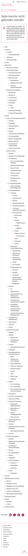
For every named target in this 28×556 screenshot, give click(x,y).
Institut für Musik (11, 151)
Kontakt (16, 243)
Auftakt (14, 262)
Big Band (14, 200)
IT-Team (11, 105)
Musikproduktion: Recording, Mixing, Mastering (17, 279)
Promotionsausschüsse (15, 72)
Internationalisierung (10, 496)
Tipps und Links (14, 417)
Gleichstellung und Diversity (12, 478)
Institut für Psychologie (13, 330)
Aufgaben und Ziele (12, 483)
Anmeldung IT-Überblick (15, 110)
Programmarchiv (20, 223)
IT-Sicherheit (12, 102)
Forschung (7, 49)
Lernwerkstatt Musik (15, 170)
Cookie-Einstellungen (7, 531)
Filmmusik (15, 270)
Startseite (11, 121)
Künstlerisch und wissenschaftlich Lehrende (17, 301)
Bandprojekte (15, 283)
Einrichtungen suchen (7, 527)
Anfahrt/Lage (14, 376)
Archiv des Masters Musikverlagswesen (15, 187)
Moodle (4, 538)
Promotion (9, 52)
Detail (12, 108)
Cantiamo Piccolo (17, 198)
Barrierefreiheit (6, 544)
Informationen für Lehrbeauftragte (13, 144)
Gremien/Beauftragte (12, 70)
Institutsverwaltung (14, 460)
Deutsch (23, 1)
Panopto (5, 540)
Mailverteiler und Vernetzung (14, 409)
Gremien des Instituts (14, 399)
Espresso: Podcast (13, 141)
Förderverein (17, 241)
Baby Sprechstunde (15, 363)
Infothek (7, 499)
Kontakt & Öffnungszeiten (15, 113)
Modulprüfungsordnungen (17, 165)
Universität (3, 9)
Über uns (9, 481)
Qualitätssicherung (15, 368)
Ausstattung (13, 180)
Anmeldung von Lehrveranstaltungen (14, 446)
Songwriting (15, 275)
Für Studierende (13, 158)
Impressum (13, 379)
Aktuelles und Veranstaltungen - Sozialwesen (17, 442)
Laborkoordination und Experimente (15, 420)
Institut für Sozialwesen (13, 436)
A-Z (11, 289)
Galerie (16, 238)
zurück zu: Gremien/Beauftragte (16, 86)
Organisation (8, 65)
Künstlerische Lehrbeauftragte (14, 305)
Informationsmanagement (13, 90)
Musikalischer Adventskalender (16, 258)
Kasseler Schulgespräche (15, 138)
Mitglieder (19, 228)
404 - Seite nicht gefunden (16, 9)
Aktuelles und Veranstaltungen (17, 156)
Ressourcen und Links (12, 488)
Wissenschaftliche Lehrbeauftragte (15, 309)
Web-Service (12, 95)
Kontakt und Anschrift (14, 148)
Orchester (16, 225)
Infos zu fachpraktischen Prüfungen (17, 162)
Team (11, 374)
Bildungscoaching (15, 178)
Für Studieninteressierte (15, 183)
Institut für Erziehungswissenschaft (16, 118)
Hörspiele (14, 272)
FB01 (8, 9)
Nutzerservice (12, 92)
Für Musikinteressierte (14, 190)
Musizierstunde (16, 251)
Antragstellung (14, 80)
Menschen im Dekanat (12, 67)
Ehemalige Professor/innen (17, 347)
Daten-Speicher (13, 100)
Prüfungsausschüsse (14, 75)
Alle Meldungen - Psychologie (14, 341)
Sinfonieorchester (17, 212)
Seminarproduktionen (16, 267)
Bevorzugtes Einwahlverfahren (15, 494)
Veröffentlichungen (12, 60)
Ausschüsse (13, 468)
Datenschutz (5, 542)
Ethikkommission (13, 78)
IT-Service (11, 433)
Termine (9, 504)
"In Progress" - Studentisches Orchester (18, 209)
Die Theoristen (16, 264)
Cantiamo (15, 195)
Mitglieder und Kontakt (16, 83)
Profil (6, 47)
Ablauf (12, 356)
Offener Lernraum (15, 173)
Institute (7, 116)
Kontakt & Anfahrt (9, 507)
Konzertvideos (18, 215)
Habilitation (10, 57)
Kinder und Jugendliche (16, 366)
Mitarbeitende (14, 465)
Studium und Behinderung (13, 491)
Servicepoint (13, 473)
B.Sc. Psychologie (15, 384)
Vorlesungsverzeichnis (8, 534)
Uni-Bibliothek (6, 536)
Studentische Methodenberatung (15, 404)
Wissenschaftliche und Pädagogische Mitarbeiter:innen (16, 295)
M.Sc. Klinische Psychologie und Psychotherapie (17, 390)
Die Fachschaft (14, 175)
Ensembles (13, 193)
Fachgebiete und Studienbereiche (13, 318)
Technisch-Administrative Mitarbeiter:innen (17, 314)
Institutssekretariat (13, 126)
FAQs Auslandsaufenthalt (17, 431)
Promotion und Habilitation (16, 396)
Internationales (12, 322)
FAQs (15, 218)
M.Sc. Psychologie (15, 386)
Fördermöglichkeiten (14, 54)
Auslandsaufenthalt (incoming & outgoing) (16, 427)
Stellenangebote (6, 529)
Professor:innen (14, 291)
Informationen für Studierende (16, 133)
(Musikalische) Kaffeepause (16, 254)
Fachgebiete (12, 123)
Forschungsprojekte (14, 136)
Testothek (11, 424)
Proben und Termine (19, 233)
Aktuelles (11, 335)
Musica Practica (14, 168)
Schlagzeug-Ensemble (18, 203)
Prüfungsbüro (12, 393)
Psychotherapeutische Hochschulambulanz (14, 353)
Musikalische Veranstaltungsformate (16, 247)
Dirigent (16, 231)
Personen (11, 131)
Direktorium (12, 128)
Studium (7, 62)
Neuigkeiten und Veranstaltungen (15, 486)
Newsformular (14, 337)
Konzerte (16, 220)
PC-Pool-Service (13, 97)
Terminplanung (20, 236)
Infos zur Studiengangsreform (15, 413)
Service (10, 470)
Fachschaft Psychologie (15, 401)
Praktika (12, 371)
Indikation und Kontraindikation (14, 360)
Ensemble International (18, 206)
